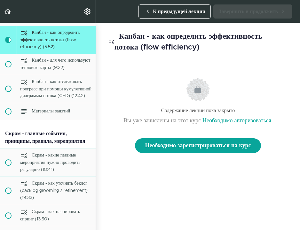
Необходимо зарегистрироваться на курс (198, 146)
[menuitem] (88, 11)
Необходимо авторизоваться (236, 121)
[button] (8, 11)
